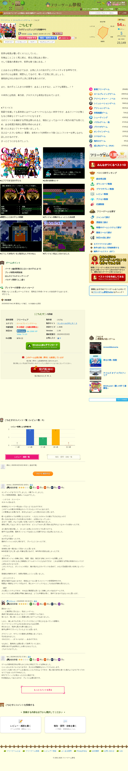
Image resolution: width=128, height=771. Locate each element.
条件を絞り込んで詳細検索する (106, 248)
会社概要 (95, 751)
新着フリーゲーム (111, 89)
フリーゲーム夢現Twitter (103, 292)
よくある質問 (66, 751)
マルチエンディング (47, 42)
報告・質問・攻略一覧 (63, 457)
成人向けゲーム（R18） (111, 146)
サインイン (122, 9)
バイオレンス (21, 42)
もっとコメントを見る (43, 690)
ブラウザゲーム (111, 127)
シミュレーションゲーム (111, 103)
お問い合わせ (109, 751)
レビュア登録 (108, 9)
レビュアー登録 (50, 751)
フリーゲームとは (13, 751)
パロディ (33, 42)
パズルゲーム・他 (111, 122)
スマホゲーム (111, 136)
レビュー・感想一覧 (22, 457)
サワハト (11, 601)
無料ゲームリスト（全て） (105, 251)
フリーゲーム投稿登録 (90, 9)
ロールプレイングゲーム (111, 94)
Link (121, 751)
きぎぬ (29, 34)
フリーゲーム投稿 (32, 751)
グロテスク (9, 42)
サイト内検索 (122, 400)
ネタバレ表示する (43, 474)
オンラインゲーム (111, 131)
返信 (31, 485)
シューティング (111, 117)
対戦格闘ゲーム (111, 113)
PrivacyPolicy (82, 751)
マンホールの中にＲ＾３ (67, 323)
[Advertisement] (21, 397)
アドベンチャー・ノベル (111, 99)
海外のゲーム (111, 141)
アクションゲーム (111, 108)
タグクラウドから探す (103, 244)
